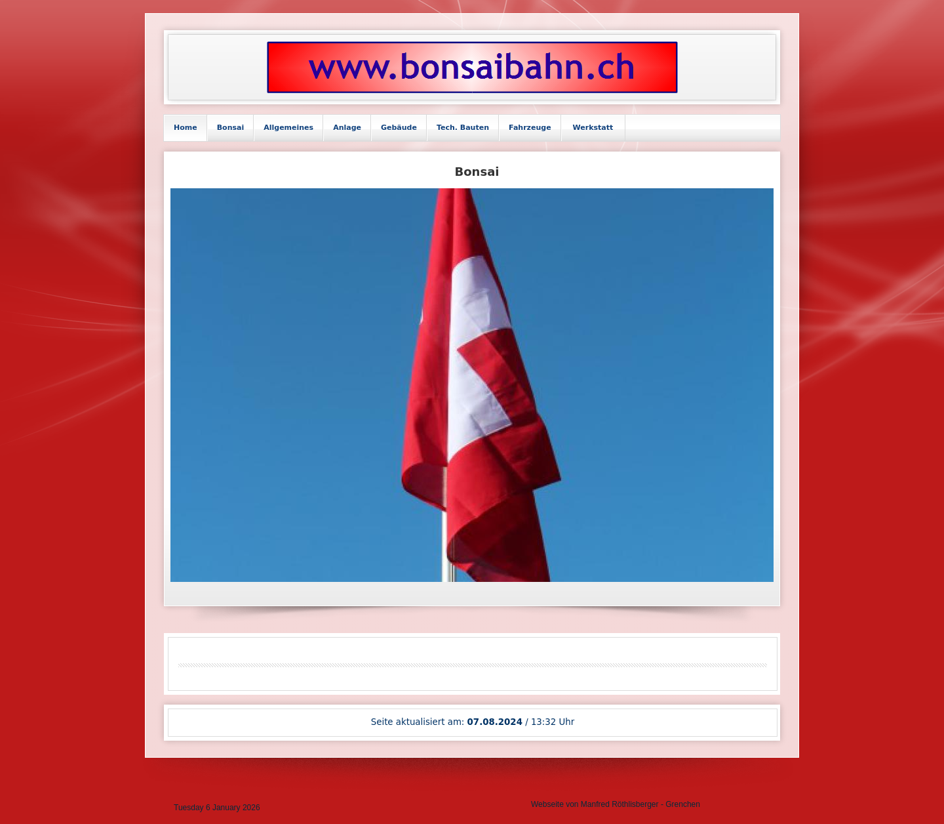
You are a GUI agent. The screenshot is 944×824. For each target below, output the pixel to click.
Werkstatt (593, 127)
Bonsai (231, 127)
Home (185, 127)
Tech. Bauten (463, 127)
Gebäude (399, 127)
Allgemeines (288, 127)
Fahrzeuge (530, 127)
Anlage (347, 127)
